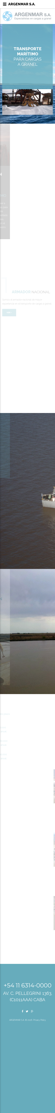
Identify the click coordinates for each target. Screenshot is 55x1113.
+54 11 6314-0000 (27, 985)
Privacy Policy (39, 1020)
